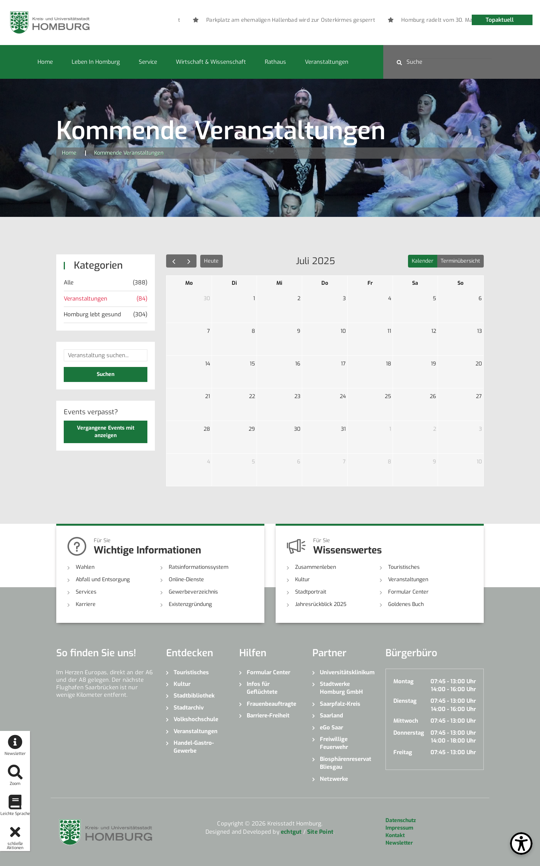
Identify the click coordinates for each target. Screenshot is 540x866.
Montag (403, 681)
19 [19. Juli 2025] (433, 363)
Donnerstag (408, 733)
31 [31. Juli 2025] (343, 429)
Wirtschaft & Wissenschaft (211, 62)
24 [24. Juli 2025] (343, 396)
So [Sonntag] (461, 283)
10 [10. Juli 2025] (343, 331)
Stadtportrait (310, 591)
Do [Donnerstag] (324, 283)
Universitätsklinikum (347, 672)
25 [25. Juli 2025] (388, 396)
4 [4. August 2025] (208, 461)
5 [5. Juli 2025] (434, 298)
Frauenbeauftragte (271, 704)
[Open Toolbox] (521, 843)
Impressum (399, 827)
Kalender (423, 261)
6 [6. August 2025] (298, 461)
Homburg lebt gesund (105, 315)
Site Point (320, 832)
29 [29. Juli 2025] (252, 429)
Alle (105, 283)
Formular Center (408, 591)
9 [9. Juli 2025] (298, 331)
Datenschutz (401, 820)
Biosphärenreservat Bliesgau (345, 763)
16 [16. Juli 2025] (297, 363)
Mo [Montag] (189, 283)
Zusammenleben (315, 567)
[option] (327, 20)
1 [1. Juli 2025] (254, 298)
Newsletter (399, 842)
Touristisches (404, 567)
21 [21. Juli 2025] (207, 396)
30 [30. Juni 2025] (207, 298)
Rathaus (275, 62)
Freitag (402, 752)
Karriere (86, 604)
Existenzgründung (190, 604)
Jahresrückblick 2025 (320, 604)
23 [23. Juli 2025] (297, 396)
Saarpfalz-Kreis (340, 704)
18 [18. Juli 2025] (388, 363)
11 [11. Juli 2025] (389, 331)
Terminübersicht (460, 261)
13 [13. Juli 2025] (479, 331)
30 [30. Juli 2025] (297, 429)
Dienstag (405, 701)
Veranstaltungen (326, 62)
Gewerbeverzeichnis (193, 591)
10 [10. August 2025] (479, 461)
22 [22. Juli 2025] (252, 396)
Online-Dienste (186, 579)
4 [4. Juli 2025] (389, 298)
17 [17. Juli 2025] (343, 363)
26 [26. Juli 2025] (433, 396)
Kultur (302, 579)
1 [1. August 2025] (390, 429)
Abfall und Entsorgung (103, 579)
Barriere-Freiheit (268, 715)
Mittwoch (405, 721)
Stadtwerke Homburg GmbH (341, 688)
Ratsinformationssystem (198, 567)
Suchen (105, 374)
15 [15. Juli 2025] (252, 363)
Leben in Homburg (96, 62)
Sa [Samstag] (415, 283)
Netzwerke (334, 779)
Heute (211, 261)
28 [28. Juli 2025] (207, 429)
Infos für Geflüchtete (262, 688)
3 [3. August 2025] (480, 429)
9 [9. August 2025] (434, 461)
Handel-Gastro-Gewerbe (194, 747)
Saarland (331, 715)
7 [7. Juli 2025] (208, 331)
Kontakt (395, 835)
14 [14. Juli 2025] (207, 363)
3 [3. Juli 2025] (344, 298)
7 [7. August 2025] (344, 461)
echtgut (291, 832)
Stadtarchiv (189, 707)
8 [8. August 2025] (389, 461)
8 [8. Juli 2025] (253, 331)
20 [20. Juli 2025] (479, 363)
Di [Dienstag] (234, 283)
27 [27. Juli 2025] (479, 396)
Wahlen (85, 567)
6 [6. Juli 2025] (480, 298)
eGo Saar (331, 727)
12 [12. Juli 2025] (433, 331)
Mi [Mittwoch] (279, 283)
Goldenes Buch (406, 604)
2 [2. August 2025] (434, 429)
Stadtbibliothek (194, 695)
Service (148, 62)
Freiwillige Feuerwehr (334, 743)
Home (45, 62)
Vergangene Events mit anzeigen (105, 431)
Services (86, 591)
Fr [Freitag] (370, 283)
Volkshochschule (196, 719)
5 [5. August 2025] (253, 461)
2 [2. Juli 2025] (298, 298)
